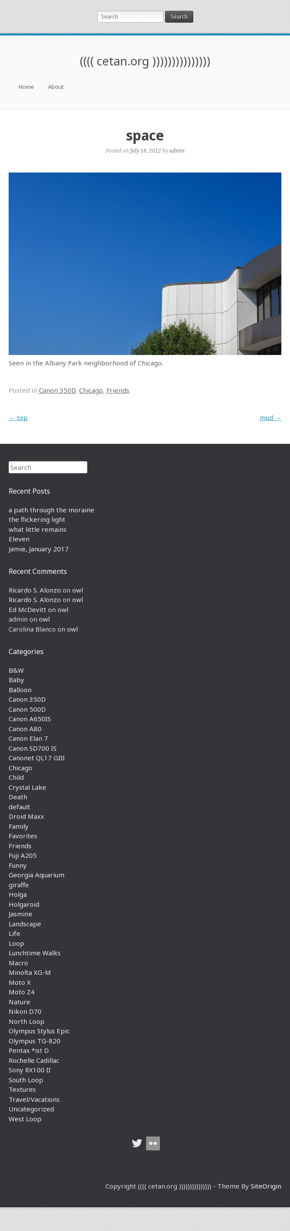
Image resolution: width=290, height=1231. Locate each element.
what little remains (38, 529)
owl (77, 590)
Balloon (20, 689)
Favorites (23, 835)
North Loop (27, 1021)
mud (270, 417)
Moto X (20, 982)
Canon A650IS (30, 718)
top (18, 417)
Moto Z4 (22, 991)
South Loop (26, 1079)
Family (19, 826)
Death (18, 796)
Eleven (19, 538)
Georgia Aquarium (36, 874)
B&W (16, 670)
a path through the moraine (51, 509)
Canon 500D (27, 709)
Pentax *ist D (29, 1050)
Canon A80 (25, 728)
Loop (16, 943)
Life (14, 933)
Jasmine (20, 913)
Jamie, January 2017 (39, 548)
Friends (117, 390)
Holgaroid (24, 904)
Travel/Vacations (34, 1099)
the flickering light (37, 519)
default (19, 806)
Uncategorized (31, 1108)
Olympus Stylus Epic (39, 1030)
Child (16, 777)
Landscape (25, 923)
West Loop (25, 1118)
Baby (16, 679)
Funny (18, 865)
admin (177, 150)
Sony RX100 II (30, 1069)
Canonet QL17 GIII (37, 757)
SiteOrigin (266, 1186)
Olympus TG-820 (35, 1040)
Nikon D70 (25, 1011)
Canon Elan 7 (28, 738)
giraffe (19, 884)
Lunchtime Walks (35, 952)
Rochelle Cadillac (34, 1060)
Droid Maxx (26, 816)
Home (26, 87)
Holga (18, 894)
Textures (22, 1089)
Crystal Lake (27, 787)
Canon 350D (57, 390)
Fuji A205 (23, 855)
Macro (18, 962)
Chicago (91, 390)
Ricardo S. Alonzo (35, 590)
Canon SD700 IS (33, 748)
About (56, 87)
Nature (19, 1001)
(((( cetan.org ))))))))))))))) (145, 61)
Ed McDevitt (27, 609)
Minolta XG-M (30, 972)
